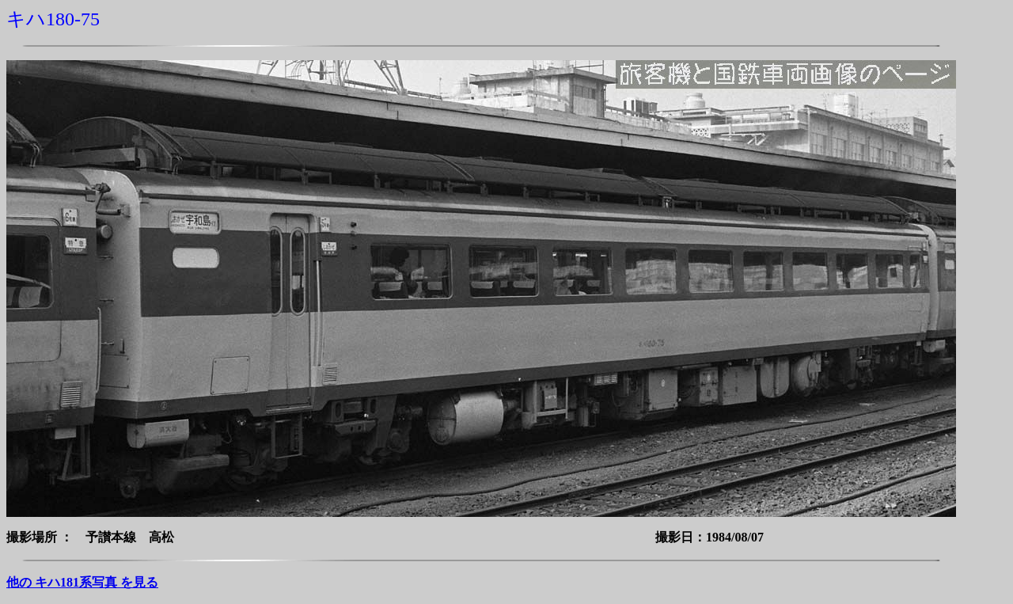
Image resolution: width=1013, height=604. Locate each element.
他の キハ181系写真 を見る (82, 582)
